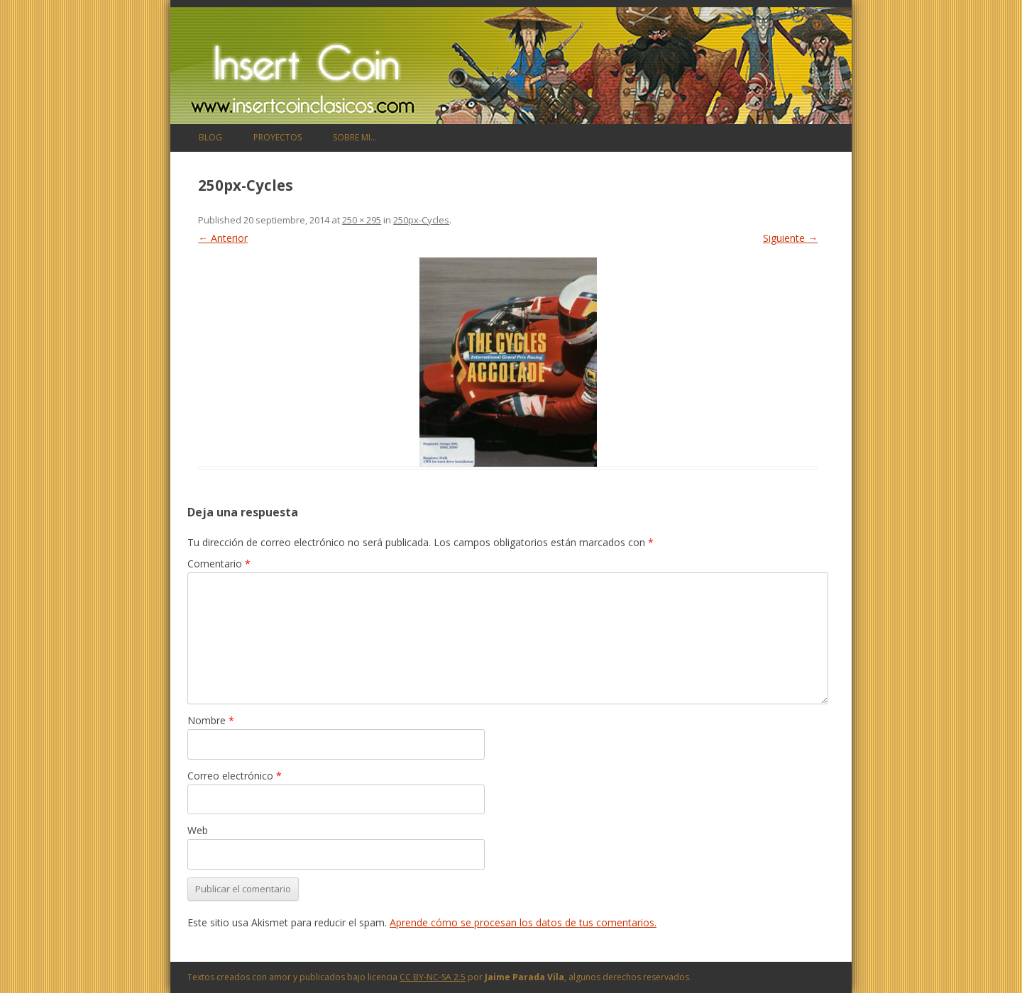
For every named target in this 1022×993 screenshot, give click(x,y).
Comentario (219, 563)
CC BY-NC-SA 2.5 (433, 977)
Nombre (210, 720)
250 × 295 (361, 219)
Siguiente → (790, 238)
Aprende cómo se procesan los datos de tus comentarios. (523, 922)
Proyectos (277, 137)
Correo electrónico (234, 775)
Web (197, 830)
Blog (210, 137)
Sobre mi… (355, 137)
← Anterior (223, 238)
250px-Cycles (421, 219)
